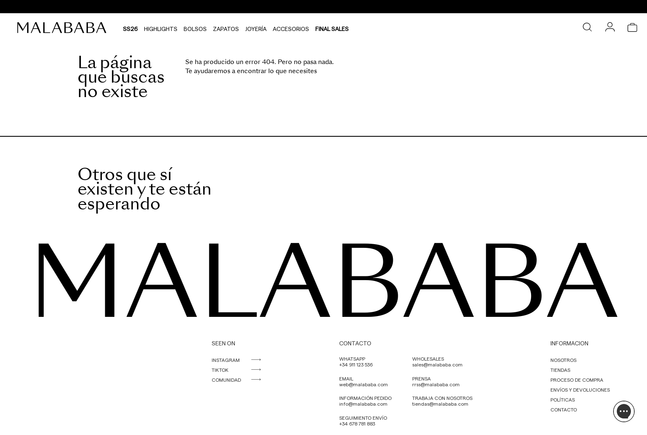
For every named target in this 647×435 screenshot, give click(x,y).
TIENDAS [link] (560, 370)
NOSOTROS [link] (563, 360)
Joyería (256, 27)
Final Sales (332, 27)
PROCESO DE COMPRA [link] (576, 380)
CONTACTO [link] (563, 409)
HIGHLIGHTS (160, 27)
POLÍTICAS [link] (562, 399)
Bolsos (195, 27)
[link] (64, 28)
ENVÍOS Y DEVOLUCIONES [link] (580, 389)
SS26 (130, 27)
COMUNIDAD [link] (226, 380)
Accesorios (291, 27)
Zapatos (226, 27)
